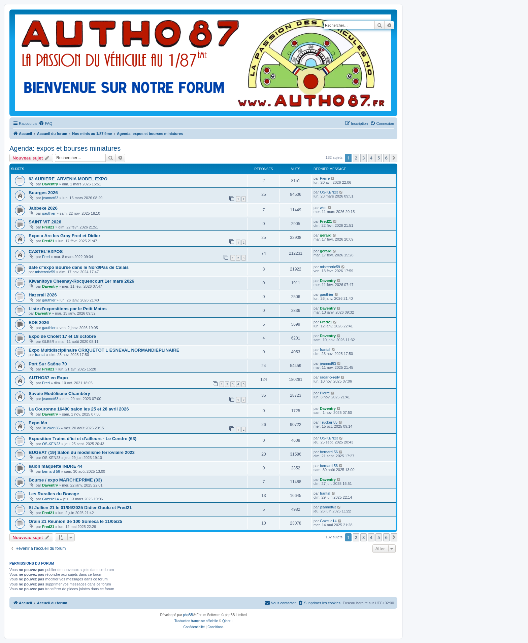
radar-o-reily (330, 377)
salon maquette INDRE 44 (55, 466)
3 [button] (363, 158)
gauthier (49, 213)
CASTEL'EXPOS (46, 251)
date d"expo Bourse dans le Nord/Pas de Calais (79, 267)
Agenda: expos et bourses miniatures (65, 148)
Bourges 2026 (43, 192)
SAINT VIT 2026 (45, 221)
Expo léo (38, 422)
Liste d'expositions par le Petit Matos (68, 308)
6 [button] (386, 158)
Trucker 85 (51, 428)
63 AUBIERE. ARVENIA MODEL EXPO (68, 178)
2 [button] (356, 158)
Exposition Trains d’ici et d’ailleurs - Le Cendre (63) (82, 438)
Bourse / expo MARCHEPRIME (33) (65, 480)
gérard (325, 235)
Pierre (325, 178)
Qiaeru (227, 621)
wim (323, 208)
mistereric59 (45, 272)
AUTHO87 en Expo (48, 377)
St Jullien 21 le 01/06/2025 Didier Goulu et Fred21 (80, 507)
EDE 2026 (39, 322)
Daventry (50, 184)
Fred (46, 257)
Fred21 (48, 227)
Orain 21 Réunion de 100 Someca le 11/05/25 (75, 521)
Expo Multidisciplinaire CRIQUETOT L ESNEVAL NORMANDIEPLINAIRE (104, 350)
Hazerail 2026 (43, 294)
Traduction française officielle (196, 621)
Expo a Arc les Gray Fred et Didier (64, 235)
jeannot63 (50, 198)
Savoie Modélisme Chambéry (59, 393)
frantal (40, 355)
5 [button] (378, 158)
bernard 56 (329, 452)
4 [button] (371, 158)
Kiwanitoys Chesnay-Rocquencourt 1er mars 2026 (81, 281)
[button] (394, 158)
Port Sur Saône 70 (48, 363)
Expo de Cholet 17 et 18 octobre (62, 336)
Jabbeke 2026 (43, 208)
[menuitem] (45, 123)
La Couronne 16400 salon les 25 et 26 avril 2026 (79, 409)
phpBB (188, 615)
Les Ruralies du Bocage (54, 493)
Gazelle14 (50, 499)
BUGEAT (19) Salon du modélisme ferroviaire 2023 (82, 452)
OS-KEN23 (329, 192)
